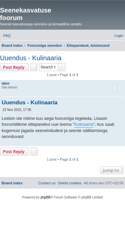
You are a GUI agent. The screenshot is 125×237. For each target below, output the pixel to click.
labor (6, 83)
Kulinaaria (83, 124)
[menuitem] (7, 36)
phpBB (45, 197)
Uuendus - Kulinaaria (31, 58)
